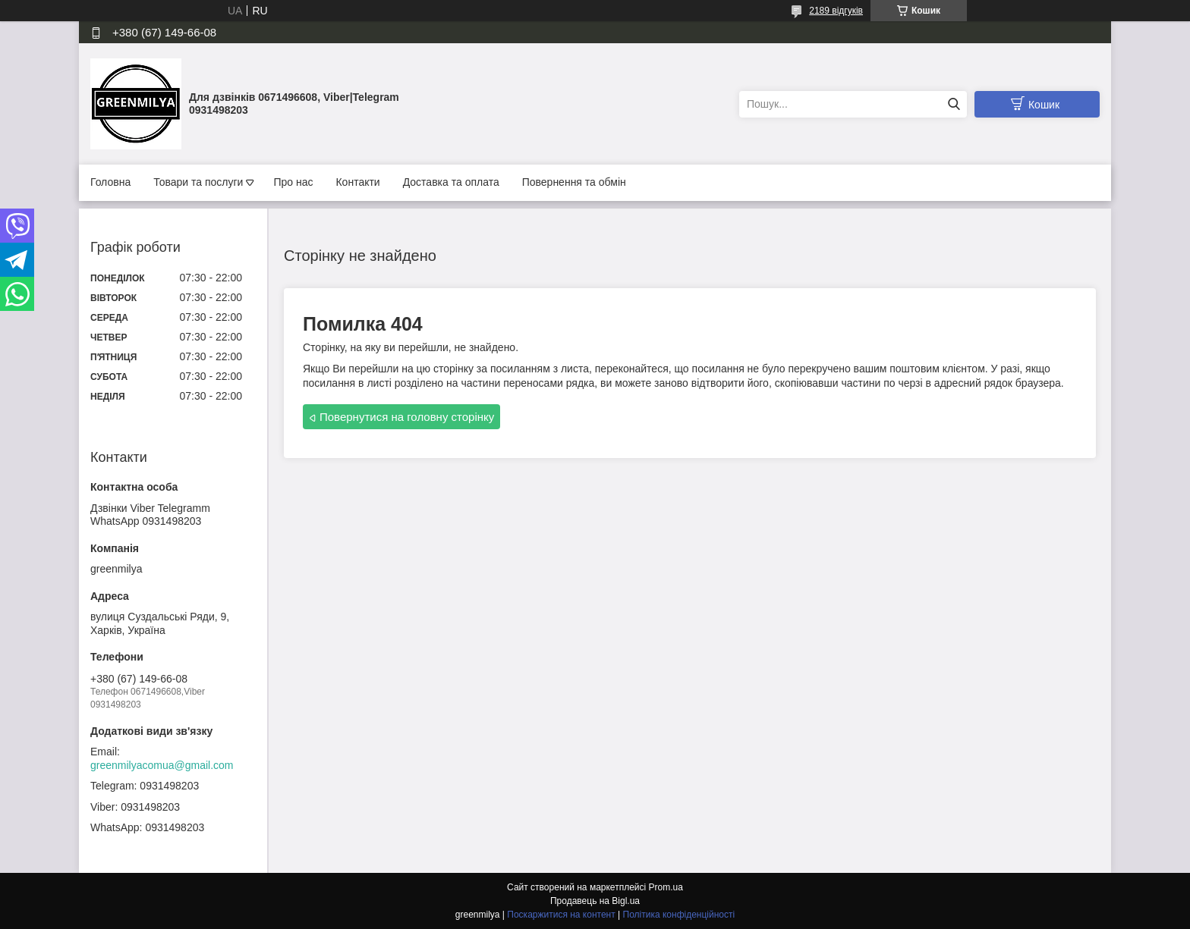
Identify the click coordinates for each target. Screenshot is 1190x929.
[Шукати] (953, 104)
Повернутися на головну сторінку (407, 416)
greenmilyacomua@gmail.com (162, 765)
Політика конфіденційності (679, 914)
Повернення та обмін (574, 182)
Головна (110, 182)
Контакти (357, 182)
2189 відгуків (836, 10)
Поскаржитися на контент (561, 914)
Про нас (293, 182)
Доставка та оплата (451, 182)
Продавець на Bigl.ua (595, 901)
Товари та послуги (198, 182)
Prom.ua (666, 887)
